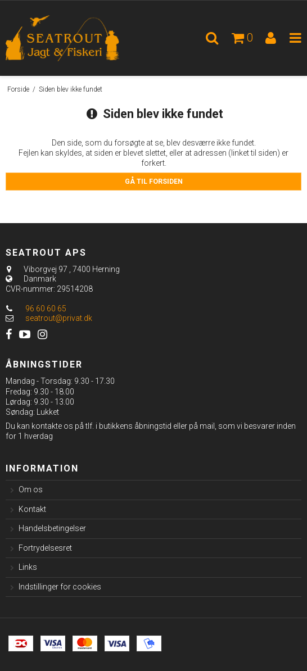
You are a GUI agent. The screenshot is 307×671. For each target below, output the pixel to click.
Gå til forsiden (154, 181)
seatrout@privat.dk (58, 318)
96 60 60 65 (36, 308)
